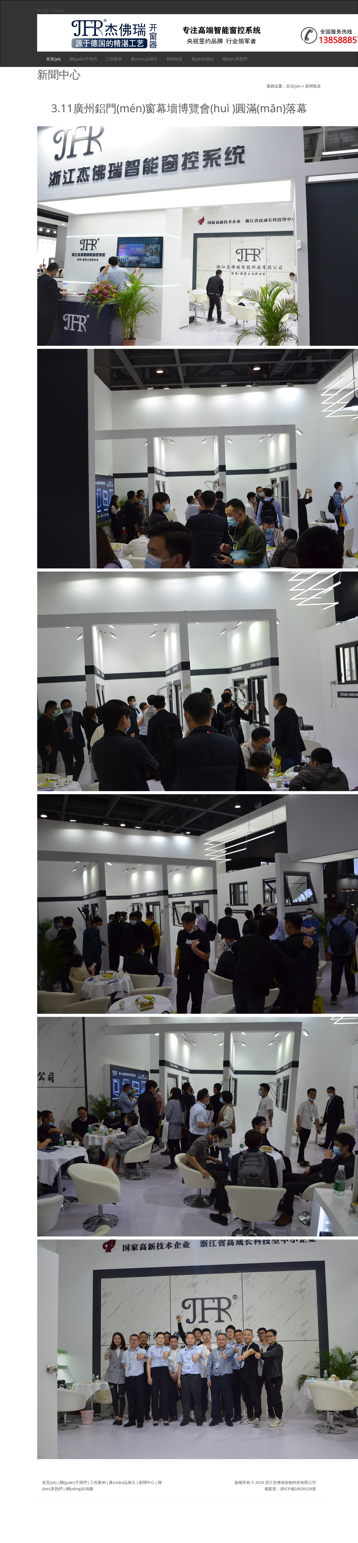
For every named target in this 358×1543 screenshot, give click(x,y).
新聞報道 (174, 59)
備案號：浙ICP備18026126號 (290, 1489)
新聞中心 (147, 1482)
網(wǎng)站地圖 (80, 1489)
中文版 (43, 10)
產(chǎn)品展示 (144, 59)
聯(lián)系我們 (235, 59)
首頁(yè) (53, 59)
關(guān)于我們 (83, 59)
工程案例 (114, 59)
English (57, 10)
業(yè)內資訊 (202, 59)
